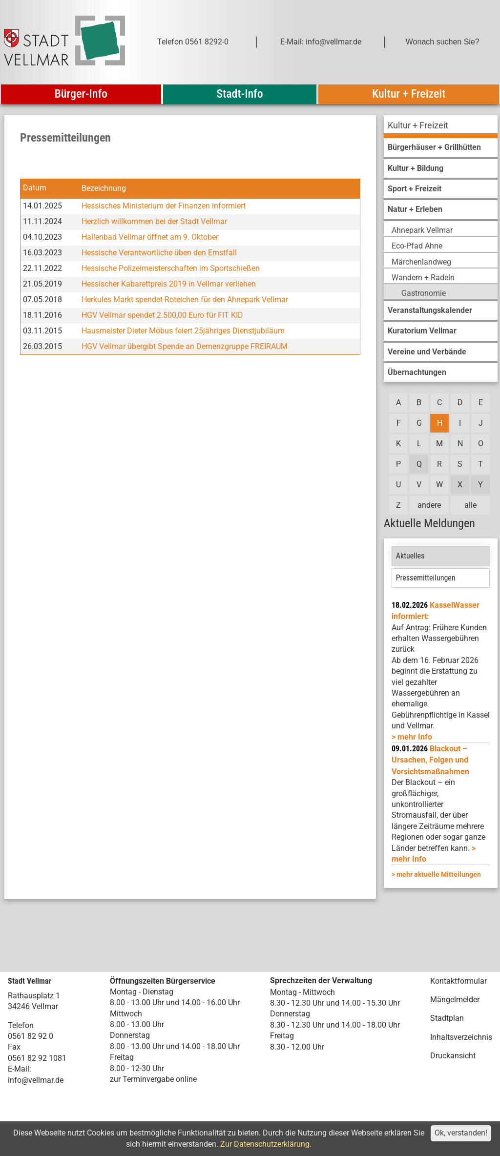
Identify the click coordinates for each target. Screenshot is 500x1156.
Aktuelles (410, 555)
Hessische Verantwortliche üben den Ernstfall (159, 252)
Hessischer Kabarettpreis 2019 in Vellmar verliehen (169, 284)
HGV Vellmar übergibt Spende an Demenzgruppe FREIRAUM (185, 346)
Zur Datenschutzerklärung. (266, 1144)
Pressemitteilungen (426, 577)
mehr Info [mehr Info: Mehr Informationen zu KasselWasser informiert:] (414, 737)
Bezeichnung (104, 188)
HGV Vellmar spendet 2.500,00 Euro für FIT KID (162, 315)
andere (429, 505)
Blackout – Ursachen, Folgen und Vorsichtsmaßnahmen (430, 760)
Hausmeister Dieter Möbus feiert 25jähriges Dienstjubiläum (183, 330)
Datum (34, 188)
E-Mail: (19, 1068)
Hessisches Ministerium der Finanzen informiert (164, 205)
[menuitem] (441, 126)
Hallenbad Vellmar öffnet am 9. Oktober (150, 237)
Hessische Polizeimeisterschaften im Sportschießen (171, 268)
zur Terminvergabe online (153, 1079)
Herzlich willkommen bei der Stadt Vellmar (154, 221)
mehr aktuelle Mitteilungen (438, 874)
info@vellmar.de (35, 1080)
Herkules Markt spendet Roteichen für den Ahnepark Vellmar (185, 299)
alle (470, 505)
